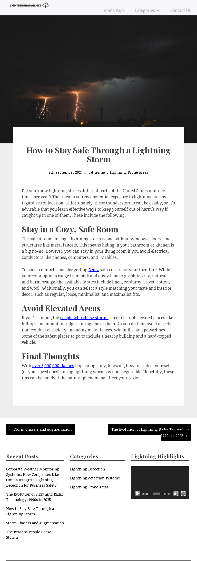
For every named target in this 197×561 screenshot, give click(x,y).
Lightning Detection (87, 469)
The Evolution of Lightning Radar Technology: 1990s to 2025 (151, 432)
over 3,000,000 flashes (53, 365)
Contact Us (180, 10)
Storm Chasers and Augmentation (43, 429)
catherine (96, 172)
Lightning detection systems (95, 478)
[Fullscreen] (183, 493)
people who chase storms (84, 317)
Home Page (114, 10)
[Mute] (176, 493)
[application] (160, 482)
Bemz (93, 269)
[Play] (137, 493)
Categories (145, 10)
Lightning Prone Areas (129, 172)
